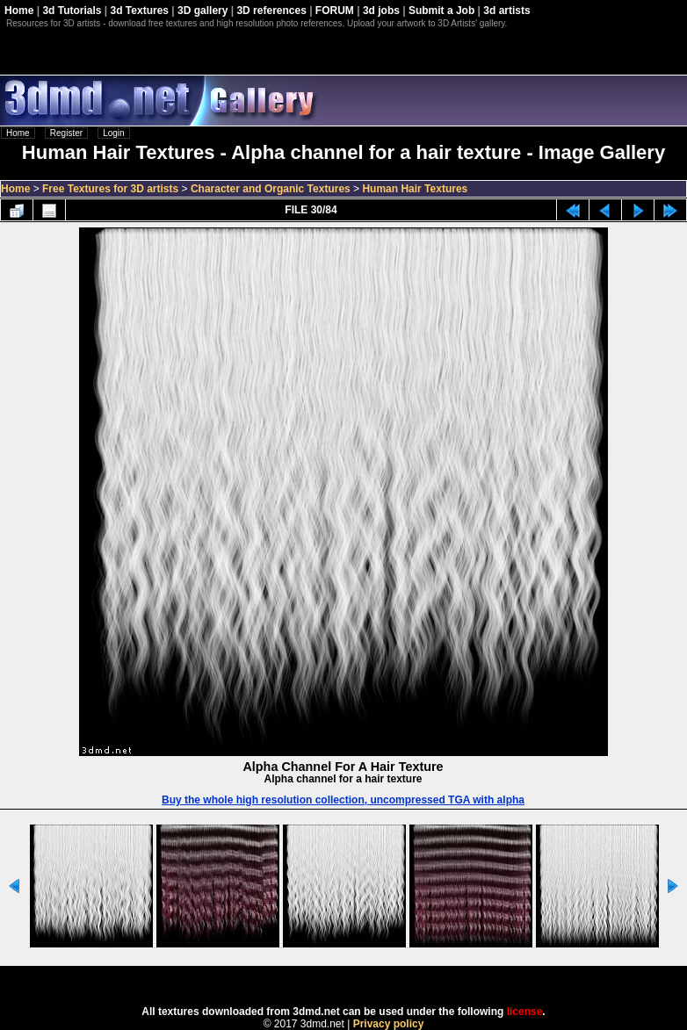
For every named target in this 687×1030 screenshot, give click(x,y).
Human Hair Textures (414, 189)
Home (18, 10)
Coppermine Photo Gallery (365, 980)
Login (113, 133)
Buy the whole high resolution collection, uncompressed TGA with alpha (343, 800)
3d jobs (381, 10)
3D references (271, 10)
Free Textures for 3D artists (110, 189)
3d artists (506, 10)
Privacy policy (388, 1024)
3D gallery (202, 10)
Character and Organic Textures (271, 189)
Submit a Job (441, 10)
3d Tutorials (71, 10)
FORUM (334, 10)
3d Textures (140, 10)
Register (66, 133)
